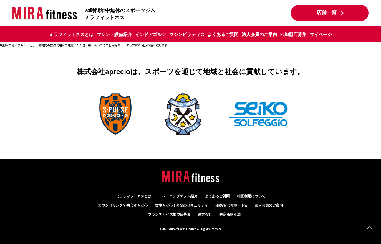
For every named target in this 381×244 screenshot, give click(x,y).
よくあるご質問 (223, 34)
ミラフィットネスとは (71, 34)
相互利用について (251, 196)
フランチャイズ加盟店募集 (169, 215)
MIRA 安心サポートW (231, 205)
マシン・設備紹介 (114, 34)
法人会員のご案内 (259, 34)
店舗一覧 (327, 12)
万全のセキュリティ (181, 205)
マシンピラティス (187, 34)
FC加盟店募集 (293, 34)
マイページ (321, 34)
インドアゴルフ (150, 34)
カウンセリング (123, 205)
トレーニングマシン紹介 (178, 196)
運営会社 (205, 215)
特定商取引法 (230, 215)
